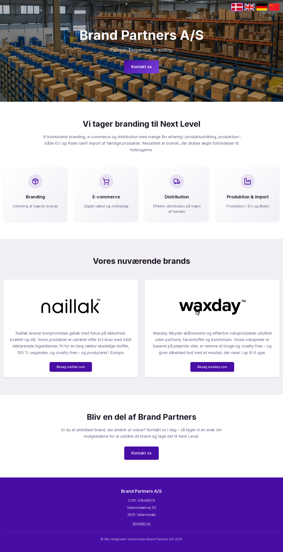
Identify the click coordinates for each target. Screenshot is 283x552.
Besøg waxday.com (212, 367)
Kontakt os (141, 66)
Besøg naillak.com (71, 367)
